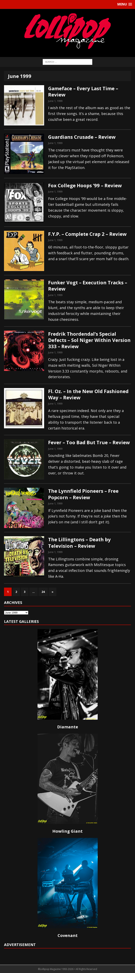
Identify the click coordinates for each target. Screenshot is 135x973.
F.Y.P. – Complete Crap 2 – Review (87, 234)
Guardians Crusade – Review (82, 137)
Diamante (67, 727)
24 (43, 592)
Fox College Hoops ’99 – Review (85, 185)
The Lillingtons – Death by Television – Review (79, 542)
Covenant (68, 935)
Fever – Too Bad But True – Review (89, 442)
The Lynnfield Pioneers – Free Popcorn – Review (83, 494)
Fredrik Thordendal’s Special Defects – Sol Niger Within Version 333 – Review (89, 340)
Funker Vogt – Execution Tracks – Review (87, 285)
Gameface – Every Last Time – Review (83, 91)
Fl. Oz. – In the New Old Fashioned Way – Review (88, 394)
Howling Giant (67, 831)
